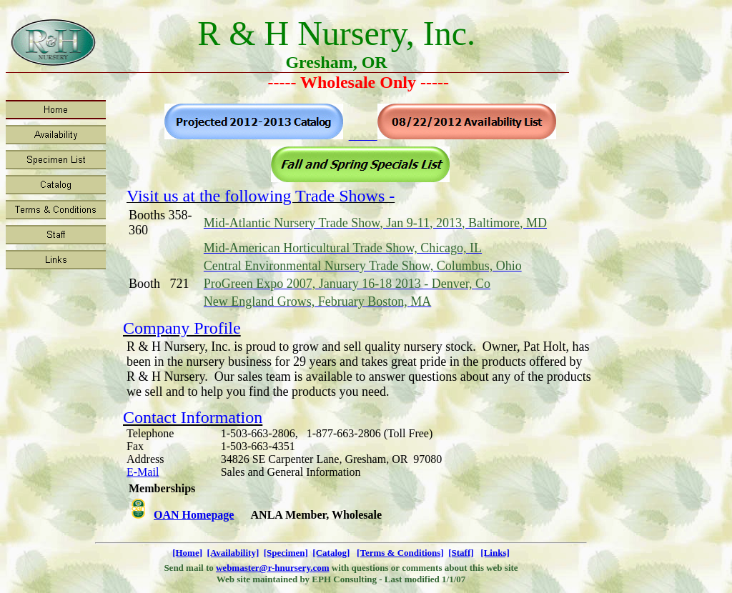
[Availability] (233, 552)
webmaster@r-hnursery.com (273, 567)
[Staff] (460, 552)
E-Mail (143, 472)
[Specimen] (286, 552)
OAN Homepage (194, 515)
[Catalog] (331, 552)
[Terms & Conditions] (400, 552)
